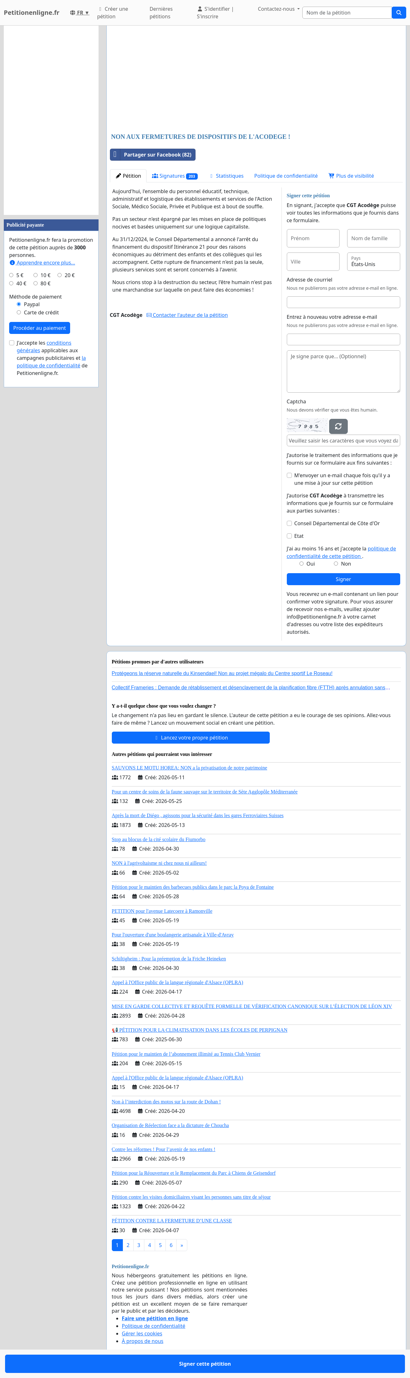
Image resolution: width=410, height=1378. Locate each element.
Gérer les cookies (142, 1333)
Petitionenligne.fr (31, 12)
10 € (45, 275)
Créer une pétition (112, 12)
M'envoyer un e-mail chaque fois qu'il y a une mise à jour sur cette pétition (342, 479)
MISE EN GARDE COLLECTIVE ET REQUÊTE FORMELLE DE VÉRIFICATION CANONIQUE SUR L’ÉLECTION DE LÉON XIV (252, 1006)
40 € (21, 283)
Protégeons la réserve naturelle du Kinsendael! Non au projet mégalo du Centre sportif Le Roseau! (222, 673)
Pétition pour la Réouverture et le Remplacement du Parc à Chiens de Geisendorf (194, 1173)
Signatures (175, 176)
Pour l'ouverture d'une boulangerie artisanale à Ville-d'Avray (173, 934)
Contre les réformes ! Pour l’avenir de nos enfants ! (163, 1149)
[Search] (347, 13)
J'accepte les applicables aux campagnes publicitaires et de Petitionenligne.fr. (52, 358)
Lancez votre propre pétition (190, 737)
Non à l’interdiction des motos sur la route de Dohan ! (166, 1101)
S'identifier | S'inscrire (215, 12)
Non (346, 563)
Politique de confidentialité (286, 175)
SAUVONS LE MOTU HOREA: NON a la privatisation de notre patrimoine (189, 767)
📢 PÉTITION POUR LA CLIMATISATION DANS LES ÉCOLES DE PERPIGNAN (199, 1030)
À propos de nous (143, 1341)
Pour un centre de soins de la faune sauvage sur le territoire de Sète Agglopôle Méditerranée (205, 791)
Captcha (296, 401)
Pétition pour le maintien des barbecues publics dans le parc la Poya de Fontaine (193, 887)
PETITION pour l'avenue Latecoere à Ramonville (162, 911)
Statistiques (226, 175)
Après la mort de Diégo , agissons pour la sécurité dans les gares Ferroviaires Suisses (198, 815)
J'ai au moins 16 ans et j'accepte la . (341, 552)
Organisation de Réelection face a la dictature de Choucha (170, 1125)
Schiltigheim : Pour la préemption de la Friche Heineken (169, 958)
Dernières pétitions (160, 12)
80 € (45, 283)
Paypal (32, 304)
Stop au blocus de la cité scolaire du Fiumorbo (159, 839)
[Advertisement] (256, 80)
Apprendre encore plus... (42, 262)
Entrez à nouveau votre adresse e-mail (332, 316)
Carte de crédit (41, 312)
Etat (299, 535)
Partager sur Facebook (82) (150, 154)
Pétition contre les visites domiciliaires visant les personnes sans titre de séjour (191, 1197)
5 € (19, 275)
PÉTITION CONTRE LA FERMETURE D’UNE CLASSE (172, 1220)
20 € (70, 275)
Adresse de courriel (310, 279)
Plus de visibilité (351, 175)
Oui (310, 563)
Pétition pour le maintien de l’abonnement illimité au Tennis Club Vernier (186, 1054)
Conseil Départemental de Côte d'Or (337, 523)
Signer (343, 579)
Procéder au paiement (39, 327)
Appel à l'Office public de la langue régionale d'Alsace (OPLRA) (177, 982)
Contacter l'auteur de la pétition (187, 315)
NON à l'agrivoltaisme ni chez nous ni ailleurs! (159, 863)
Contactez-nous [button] (277, 8)
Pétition (128, 175)
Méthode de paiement (35, 296)
